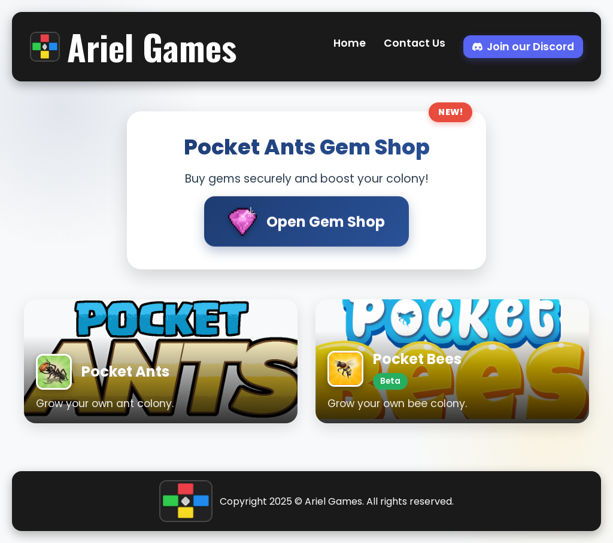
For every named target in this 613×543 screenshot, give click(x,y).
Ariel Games (133, 46)
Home (349, 43)
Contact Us (414, 43)
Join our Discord (523, 47)
